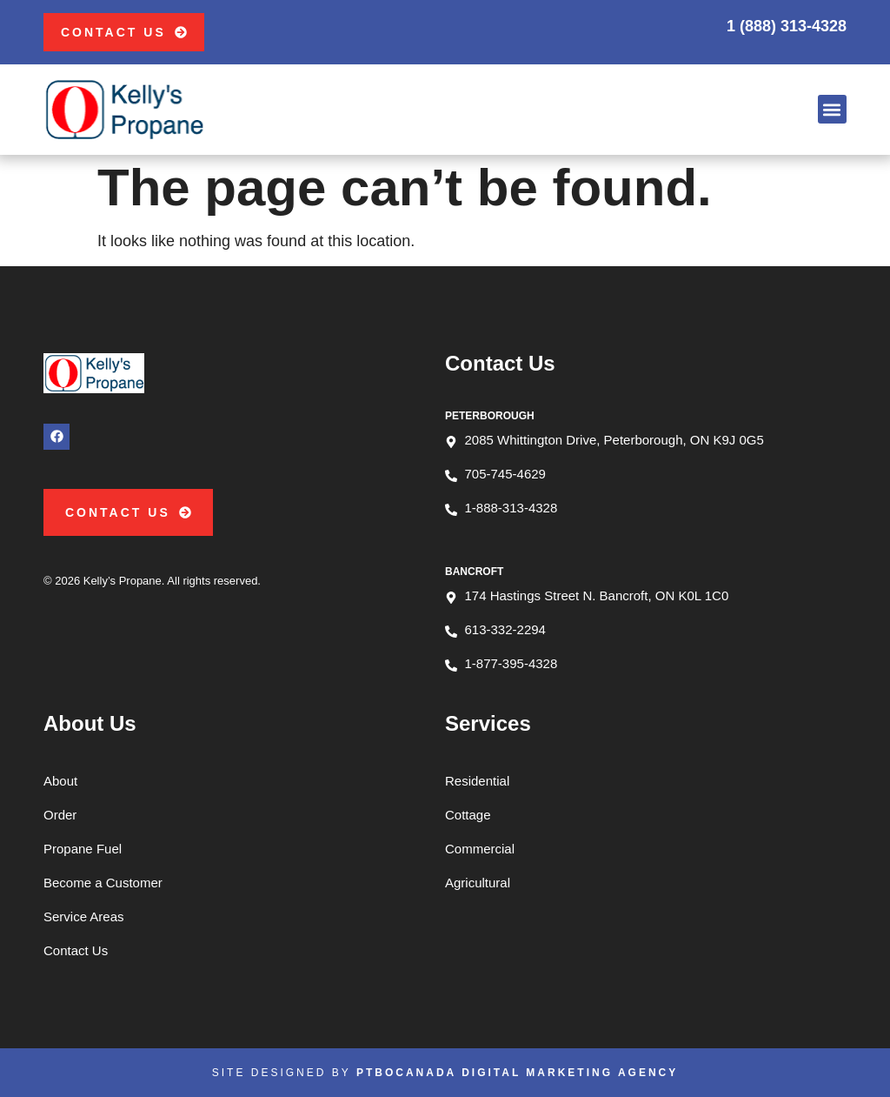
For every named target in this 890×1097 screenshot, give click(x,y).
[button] (832, 109)
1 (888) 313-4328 (787, 26)
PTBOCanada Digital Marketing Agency (517, 1073)
